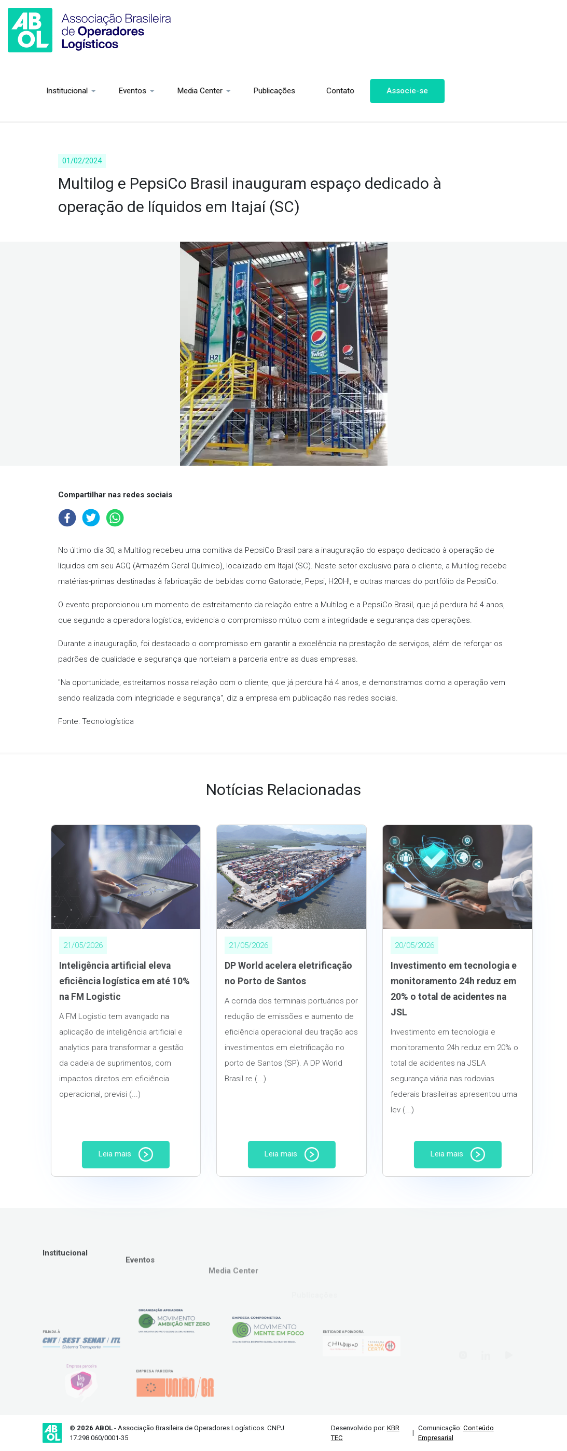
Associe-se (376, 90)
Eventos (102, 90)
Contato (310, 90)
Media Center (169, 90)
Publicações (244, 90)
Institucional (36, 90)
